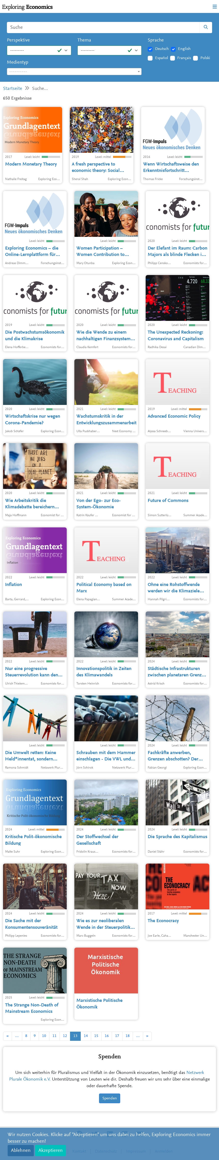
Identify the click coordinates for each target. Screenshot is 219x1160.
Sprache (156, 40)
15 (96, 1036)
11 (54, 1036)
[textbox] (74, 71)
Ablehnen (21, 1150)
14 (86, 1036)
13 (75, 1036)
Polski (205, 58)
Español (161, 58)
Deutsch (162, 49)
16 (107, 1036)
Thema (84, 40)
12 (65, 1036)
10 (44, 1036)
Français (184, 58)
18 (128, 1036)
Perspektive (18, 40)
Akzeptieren (50, 1150)
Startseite (12, 88)
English (184, 49)
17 (117, 1036)
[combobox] (74, 71)
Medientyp (17, 62)
